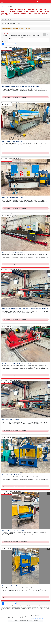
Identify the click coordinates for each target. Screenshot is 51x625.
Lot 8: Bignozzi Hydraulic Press (10, 586)
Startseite (3, 6)
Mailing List (10, 617)
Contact (9, 616)
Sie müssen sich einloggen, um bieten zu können (15, 97)
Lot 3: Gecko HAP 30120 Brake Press (12, 197)
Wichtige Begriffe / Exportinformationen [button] (25, 23)
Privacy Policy (23, 616)
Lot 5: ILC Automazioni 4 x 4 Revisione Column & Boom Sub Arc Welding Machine (25, 308)
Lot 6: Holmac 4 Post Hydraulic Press (12, 474)
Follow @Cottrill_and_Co (37, 618)
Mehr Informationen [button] (25, 19)
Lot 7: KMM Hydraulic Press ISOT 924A (13, 530)
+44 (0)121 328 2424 (36, 615)
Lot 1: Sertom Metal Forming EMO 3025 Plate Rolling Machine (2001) (21, 86)
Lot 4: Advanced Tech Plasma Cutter (12, 252)
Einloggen (46, 1)
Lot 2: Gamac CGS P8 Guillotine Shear (12, 141)
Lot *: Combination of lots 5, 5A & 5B (12, 419)
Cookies (21, 617)
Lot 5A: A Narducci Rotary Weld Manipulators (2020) (16, 363)
